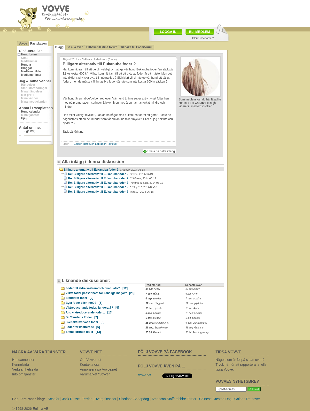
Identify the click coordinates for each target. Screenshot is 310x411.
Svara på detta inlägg (161, 151)
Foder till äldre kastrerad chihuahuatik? (97, 288)
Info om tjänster (24, 374)
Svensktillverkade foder (85, 322)
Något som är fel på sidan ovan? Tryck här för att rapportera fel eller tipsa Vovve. (242, 364)
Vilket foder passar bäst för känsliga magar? (100, 293)
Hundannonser (23, 360)
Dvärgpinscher (105, 399)
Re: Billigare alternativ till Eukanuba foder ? (110, 174)
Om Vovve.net (90, 360)
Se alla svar (75, 47)
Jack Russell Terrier (77, 399)
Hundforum (29, 54)
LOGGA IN (168, 32)
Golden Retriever (84, 143)
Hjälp (24, 118)
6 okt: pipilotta (193, 318)
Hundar (26, 64)
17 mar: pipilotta (194, 303)
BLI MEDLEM (199, 32)
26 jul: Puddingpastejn (197, 332)
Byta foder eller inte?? (84, 302)
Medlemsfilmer (31, 74)
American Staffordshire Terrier (173, 399)
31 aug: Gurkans (194, 327)
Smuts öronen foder (83, 332)
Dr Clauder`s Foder (82, 317)
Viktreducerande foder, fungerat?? (92, 307)
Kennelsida (20, 364)
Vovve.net (144, 375)
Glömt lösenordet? (203, 38)
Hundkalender (30, 111)
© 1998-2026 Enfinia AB (30, 409)
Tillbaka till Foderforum (136, 47)
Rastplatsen (38, 43)
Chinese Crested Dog (215, 399)
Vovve (23, 43)
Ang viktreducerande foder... (89, 312)
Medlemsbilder (31, 71)
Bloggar (26, 68)
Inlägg (59, 47)
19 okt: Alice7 (193, 289)
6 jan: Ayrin (192, 293)
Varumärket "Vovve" (95, 374)
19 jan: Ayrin (192, 308)
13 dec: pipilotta (194, 313)
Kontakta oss (90, 364)
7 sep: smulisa (193, 298)
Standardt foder (79, 298)
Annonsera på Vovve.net (98, 369)
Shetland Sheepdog (134, 399)
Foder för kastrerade (83, 327)
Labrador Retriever (106, 143)
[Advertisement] (100, 238)
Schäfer (53, 399)
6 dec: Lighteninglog (196, 322)
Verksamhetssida (25, 369)
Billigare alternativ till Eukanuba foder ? (104, 169)
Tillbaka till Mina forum (101, 47)
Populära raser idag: (28, 399)
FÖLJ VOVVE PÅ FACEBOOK (165, 352)
